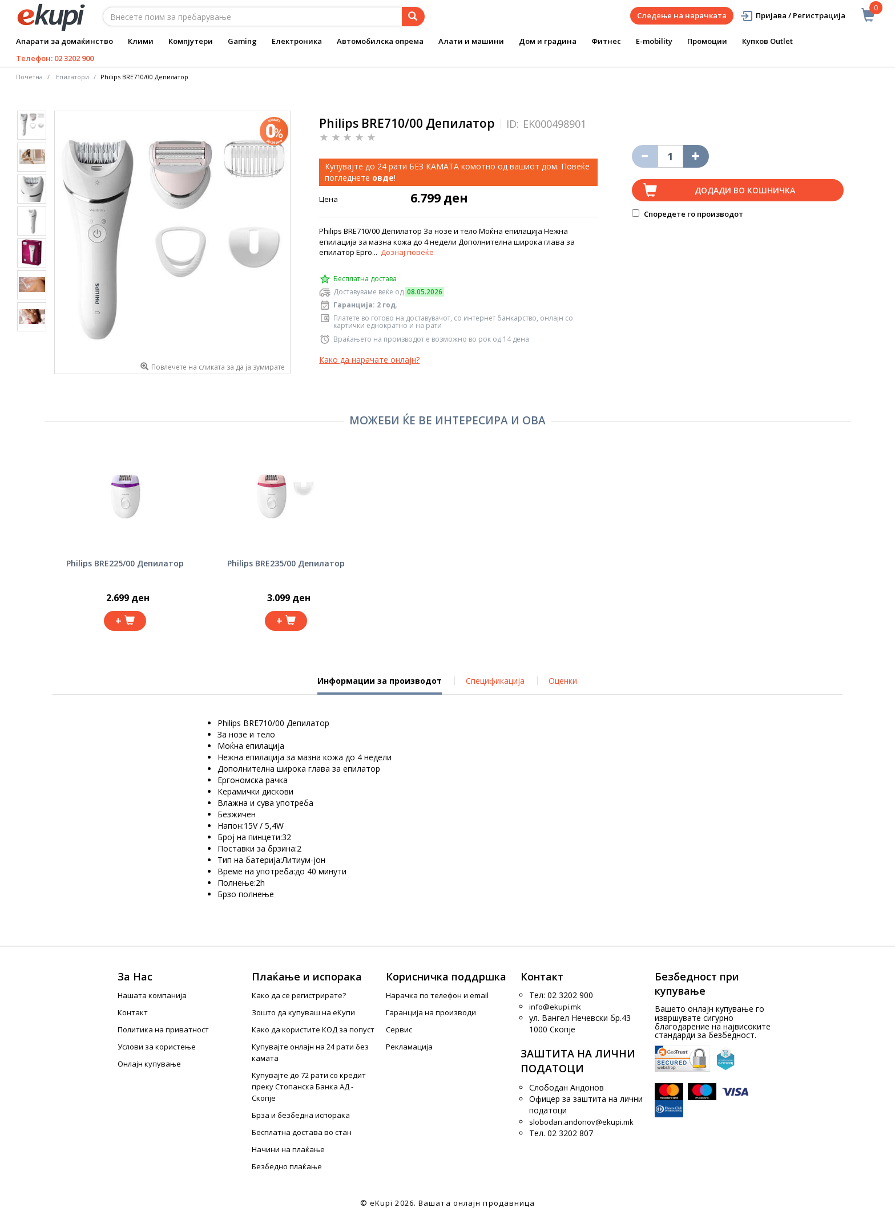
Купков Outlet (767, 41)
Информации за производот (379, 685)
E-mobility (654, 41)
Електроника (297, 41)
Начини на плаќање (288, 1149)
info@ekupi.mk (555, 1007)
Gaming (242, 41)
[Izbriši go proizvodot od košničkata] (645, 156)
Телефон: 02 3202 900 (55, 58)
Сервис (399, 1029)
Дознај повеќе (407, 252)
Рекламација (409, 1046)
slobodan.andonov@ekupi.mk (581, 1122)
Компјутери (190, 41)
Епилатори (72, 76)
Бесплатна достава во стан (302, 1132)
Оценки (563, 680)
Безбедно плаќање (287, 1166)
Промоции (707, 41)
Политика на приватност (163, 1029)
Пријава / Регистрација (792, 15)
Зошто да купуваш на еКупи (303, 1012)
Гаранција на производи (431, 1012)
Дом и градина (547, 41)
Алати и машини (471, 41)
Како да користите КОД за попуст (313, 1029)
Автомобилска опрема (380, 41)
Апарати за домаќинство (64, 41)
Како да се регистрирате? (299, 995)
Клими (141, 41)
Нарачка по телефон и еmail (437, 995)
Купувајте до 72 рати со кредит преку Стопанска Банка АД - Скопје (309, 1086)
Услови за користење (157, 1046)
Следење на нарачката (682, 15)
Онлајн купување (149, 1064)
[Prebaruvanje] (413, 16)
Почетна (29, 76)
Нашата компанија (152, 995)
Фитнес (606, 41)
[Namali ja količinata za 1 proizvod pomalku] (696, 156)
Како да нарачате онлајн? (369, 359)
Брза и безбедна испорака (301, 1115)
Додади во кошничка (745, 190)
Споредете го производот (687, 214)
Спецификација (495, 680)
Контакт (133, 1012)
